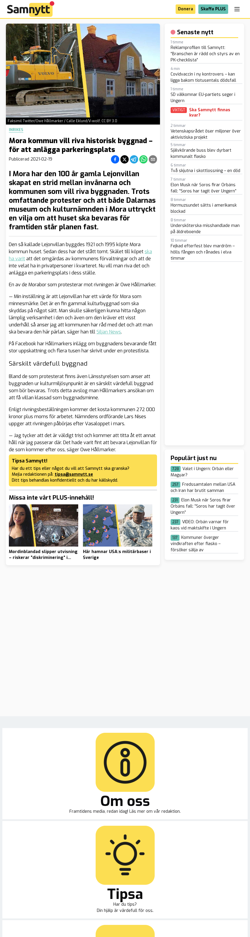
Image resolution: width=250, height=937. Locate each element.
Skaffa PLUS (213, 9)
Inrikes (16, 129)
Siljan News (109, 332)
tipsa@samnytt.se (74, 474)
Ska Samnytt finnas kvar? (209, 112)
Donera (185, 9)
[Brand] (30, 9)
